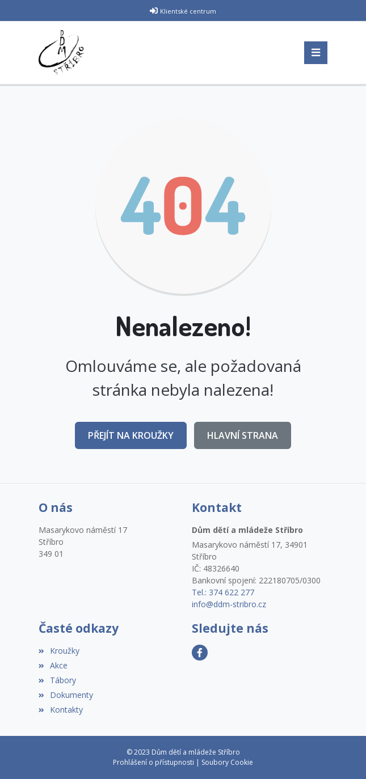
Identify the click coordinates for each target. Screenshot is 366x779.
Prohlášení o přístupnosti (153, 762)
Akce (53, 665)
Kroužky (59, 650)
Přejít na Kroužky (131, 435)
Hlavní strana (242, 435)
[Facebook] (200, 653)
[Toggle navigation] (315, 52)
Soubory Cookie (227, 762)
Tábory (57, 680)
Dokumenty (66, 694)
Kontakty (61, 709)
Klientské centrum (188, 11)
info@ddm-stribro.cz (229, 604)
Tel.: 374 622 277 (223, 592)
